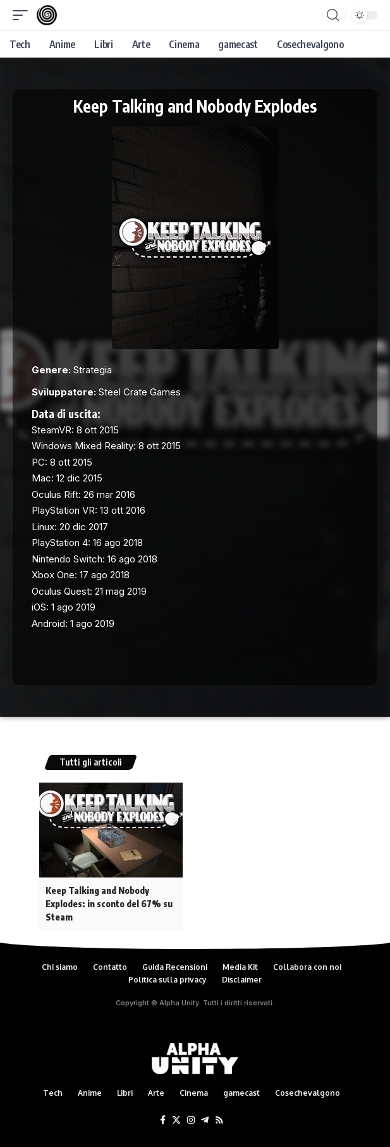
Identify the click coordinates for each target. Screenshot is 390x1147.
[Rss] (219, 1120)
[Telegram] (205, 1120)
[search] (333, 15)
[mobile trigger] (23, 15)
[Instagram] (191, 1120)
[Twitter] (176, 1120)
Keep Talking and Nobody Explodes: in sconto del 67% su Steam (109, 903)
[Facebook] (163, 1120)
